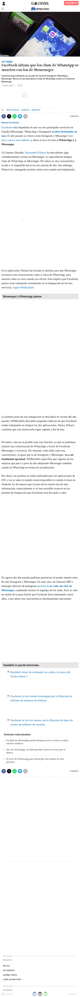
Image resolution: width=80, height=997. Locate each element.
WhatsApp (36, 110)
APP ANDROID (9, 970)
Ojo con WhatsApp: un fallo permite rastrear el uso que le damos (35, 751)
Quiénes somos (10, 975)
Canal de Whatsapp (12, 979)
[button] (3, 116)
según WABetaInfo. (24, 287)
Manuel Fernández (10, 122)
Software (6, 62)
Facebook (25, 110)
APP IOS (6, 966)
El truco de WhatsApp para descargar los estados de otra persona (35, 760)
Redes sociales (12, 110)
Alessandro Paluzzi (35, 152)
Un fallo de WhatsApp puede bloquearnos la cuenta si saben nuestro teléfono (37, 742)
